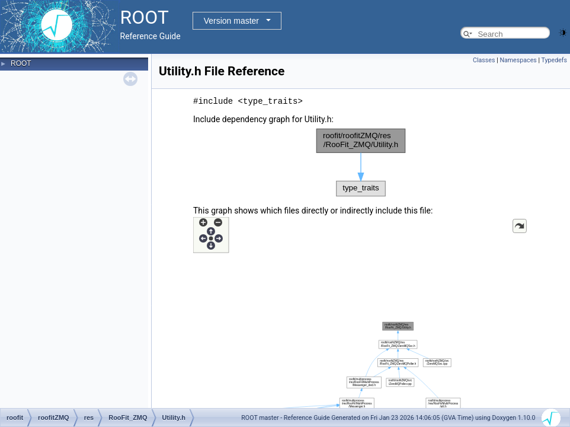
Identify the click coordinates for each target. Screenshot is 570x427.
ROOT (21, 63)
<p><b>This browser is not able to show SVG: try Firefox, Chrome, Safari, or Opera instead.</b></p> (360, 162)
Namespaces (517, 60)
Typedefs (554, 60)
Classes (484, 60)
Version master (231, 21)
